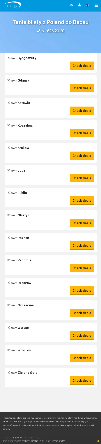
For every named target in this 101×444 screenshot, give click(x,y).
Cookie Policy (37, 441)
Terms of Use (58, 441)
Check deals (81, 66)
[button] (79, 5)
